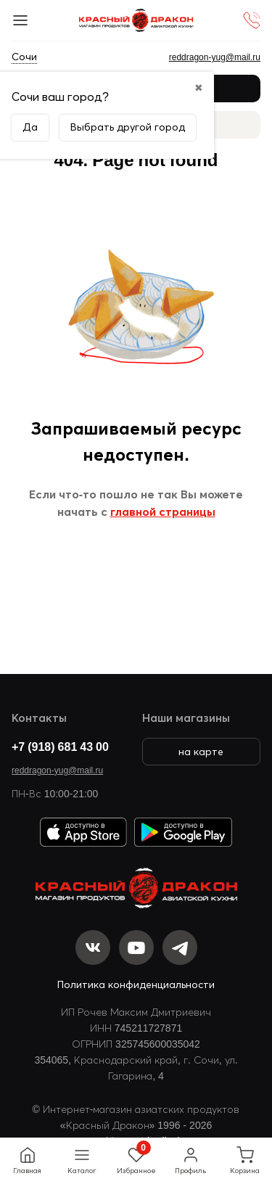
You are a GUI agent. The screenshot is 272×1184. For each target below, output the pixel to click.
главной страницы (162, 511)
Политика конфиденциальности (136, 984)
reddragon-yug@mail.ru (57, 770)
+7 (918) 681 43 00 (60, 746)
